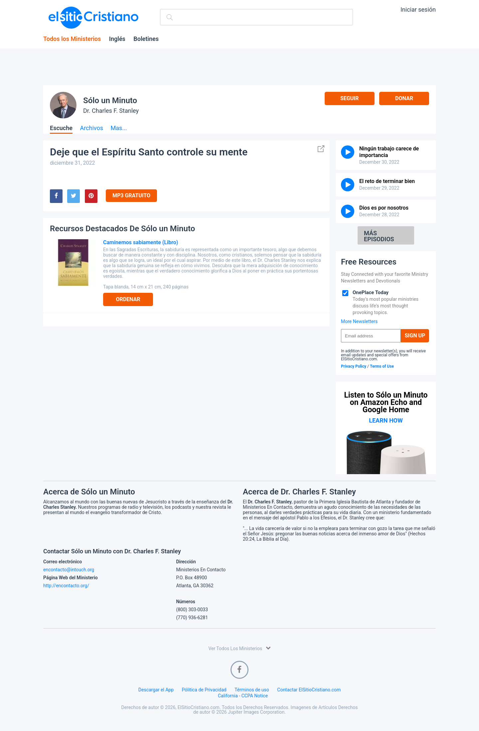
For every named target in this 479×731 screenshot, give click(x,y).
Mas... (118, 128)
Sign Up (415, 335)
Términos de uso (252, 689)
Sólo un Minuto (110, 100)
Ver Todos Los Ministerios (239, 648)
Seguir (349, 98)
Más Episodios (379, 236)
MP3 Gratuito (131, 195)
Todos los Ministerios (72, 39)
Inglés (117, 39)
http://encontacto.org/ (66, 585)
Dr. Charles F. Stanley (111, 110)
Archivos (91, 128)
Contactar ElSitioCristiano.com (309, 689)
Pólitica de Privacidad (204, 689)
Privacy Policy (353, 366)
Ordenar (128, 299)
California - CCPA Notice (243, 695)
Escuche (61, 128)
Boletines (146, 39)
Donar (404, 98)
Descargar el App (156, 689)
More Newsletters (359, 321)
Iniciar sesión (418, 9)
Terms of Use (382, 366)
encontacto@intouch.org (68, 569)
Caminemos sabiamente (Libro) (140, 242)
